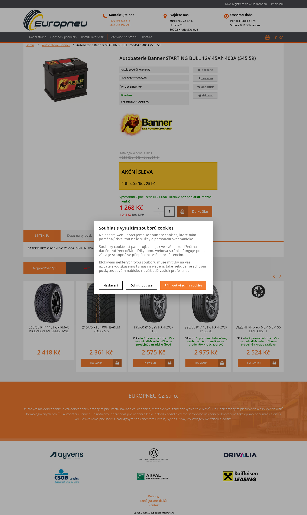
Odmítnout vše (141, 285)
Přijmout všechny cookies (183, 285)
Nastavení (110, 285)
